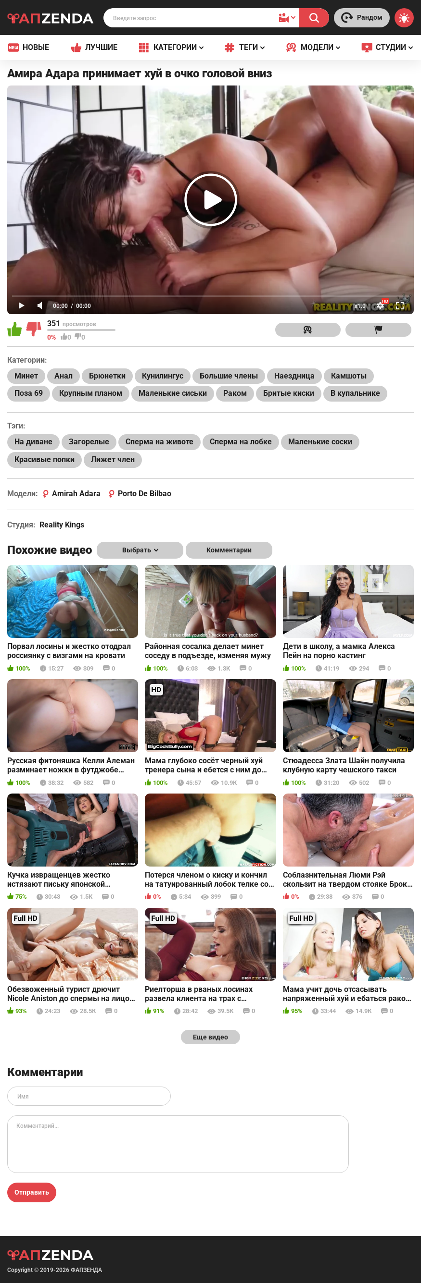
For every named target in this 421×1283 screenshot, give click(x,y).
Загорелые (89, 441)
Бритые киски (288, 393)
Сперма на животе (159, 441)
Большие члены (229, 375)
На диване (33, 441)
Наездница (294, 375)
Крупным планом (90, 393)
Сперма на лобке (241, 441)
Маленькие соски (320, 441)
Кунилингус (162, 375)
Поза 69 (28, 393)
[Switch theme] (404, 17)
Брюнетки (107, 375)
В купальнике (355, 393)
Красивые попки (44, 459)
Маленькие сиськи (173, 393)
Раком (235, 393)
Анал (63, 375)
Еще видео (210, 1037)
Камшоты (349, 375)
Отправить (31, 1192)
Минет (26, 375)
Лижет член (113, 459)
